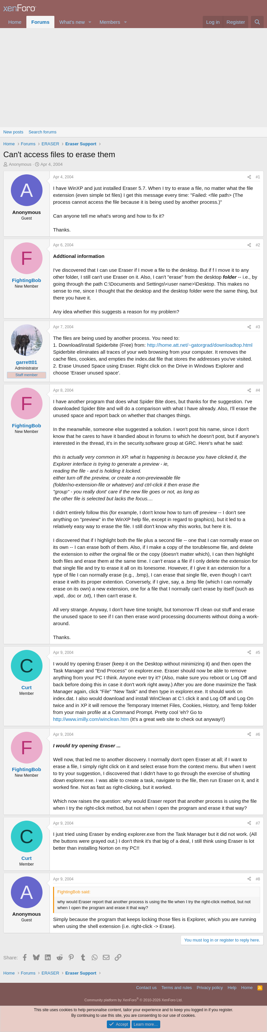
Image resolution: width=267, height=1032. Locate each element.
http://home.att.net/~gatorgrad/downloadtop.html (199, 345)
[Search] (257, 22)
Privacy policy (210, 987)
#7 (258, 823)
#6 (258, 734)
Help (232, 987)
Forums (40, 22)
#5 (258, 652)
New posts (13, 131)
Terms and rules (177, 987)
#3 (258, 327)
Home (14, 22)
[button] (90, 22)
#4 (258, 390)
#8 (258, 879)
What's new (72, 22)
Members (110, 22)
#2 (258, 245)
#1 (258, 177)
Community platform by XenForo (133, 1000)
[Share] (249, 177)
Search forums (43, 131)
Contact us (146, 987)
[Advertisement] (133, 77)
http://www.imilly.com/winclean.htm (91, 719)
